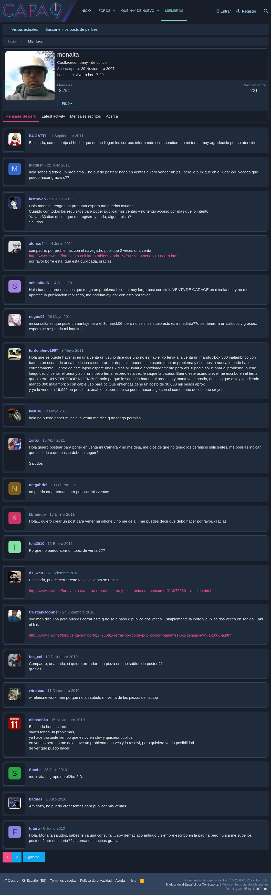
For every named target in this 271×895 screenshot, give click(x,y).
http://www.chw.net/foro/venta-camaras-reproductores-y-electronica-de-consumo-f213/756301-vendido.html (120, 590)
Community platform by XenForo (226, 880)
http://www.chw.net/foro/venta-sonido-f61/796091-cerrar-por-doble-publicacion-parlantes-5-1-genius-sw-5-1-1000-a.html (130, 635)
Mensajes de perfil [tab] (21, 116)
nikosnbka (38, 719)
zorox (34, 440)
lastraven (37, 199)
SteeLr (35, 769)
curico (101, 62)
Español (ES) (34, 880)
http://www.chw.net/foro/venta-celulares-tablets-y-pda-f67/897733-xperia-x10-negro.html (103, 256)
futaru (34, 828)
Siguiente (32, 857)
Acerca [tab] (112, 116)
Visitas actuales (25, 29)
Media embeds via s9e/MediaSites (245, 884)
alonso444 (38, 243)
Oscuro (11, 880)
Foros (104, 11)
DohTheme (260, 889)
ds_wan (36, 573)
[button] (114, 10)
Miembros (174, 11)
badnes (36, 799)
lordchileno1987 (43, 350)
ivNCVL (36, 411)
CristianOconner (44, 612)
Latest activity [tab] (53, 116)
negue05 (37, 316)
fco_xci (35, 656)
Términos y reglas (63, 880)
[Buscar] (266, 11)
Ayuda (120, 880)
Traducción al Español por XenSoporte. (192, 884)
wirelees (36, 690)
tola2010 (36, 543)
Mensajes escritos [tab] (85, 116)
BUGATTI (37, 135)
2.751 (64, 90)
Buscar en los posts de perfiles (71, 29)
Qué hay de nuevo (137, 11)
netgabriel (38, 485)
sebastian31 (40, 282)
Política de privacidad (96, 880)
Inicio (86, 11)
